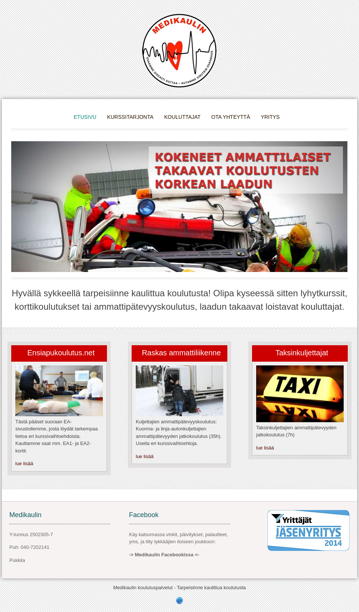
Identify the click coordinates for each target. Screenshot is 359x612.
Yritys (270, 117)
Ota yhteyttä (230, 117)
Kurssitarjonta (130, 117)
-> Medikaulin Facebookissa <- (164, 554)
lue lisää (24, 463)
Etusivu (85, 117)
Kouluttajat (182, 117)
